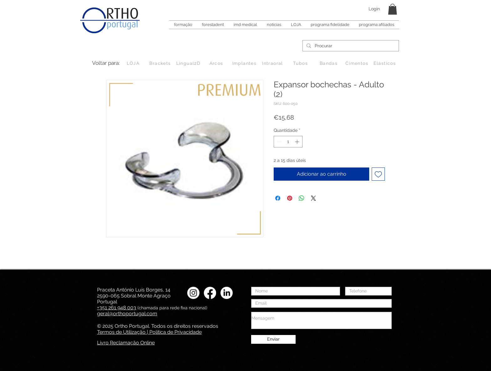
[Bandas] (329, 63)
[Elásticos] (385, 63)
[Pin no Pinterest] (289, 198)
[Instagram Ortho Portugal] (193, 293)
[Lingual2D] (189, 63)
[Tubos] (301, 63)
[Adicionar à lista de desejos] (378, 174)
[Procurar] (350, 46)
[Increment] (298, 141)
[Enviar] (273, 339)
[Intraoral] (273, 63)
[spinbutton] (288, 141)
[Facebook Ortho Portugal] (210, 293)
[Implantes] (245, 63)
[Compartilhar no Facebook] (278, 198)
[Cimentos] (357, 63)
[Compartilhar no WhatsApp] (301, 198)
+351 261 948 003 (116, 308)
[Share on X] (313, 198)
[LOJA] (133, 63)
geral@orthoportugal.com (127, 314)
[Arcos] (217, 63)
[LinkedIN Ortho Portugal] (226, 293)
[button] (392, 9)
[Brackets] (160, 63)
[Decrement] (278, 141)
